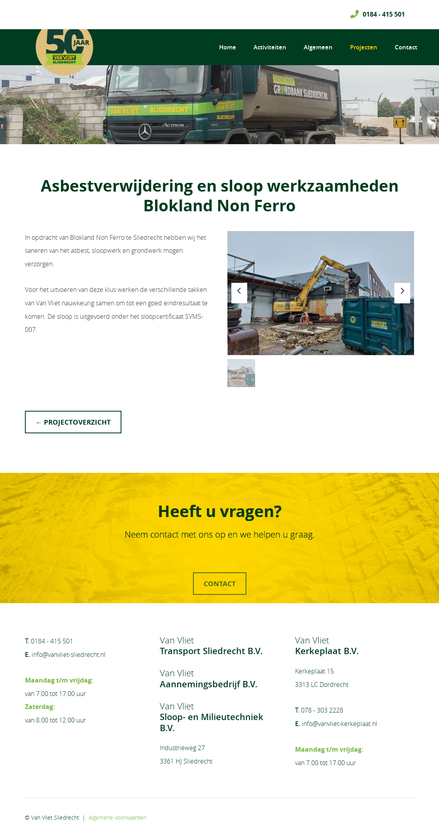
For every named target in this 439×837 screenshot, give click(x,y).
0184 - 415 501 (384, 14)
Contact (406, 47)
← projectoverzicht (73, 422)
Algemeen (318, 47)
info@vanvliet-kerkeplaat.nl (339, 723)
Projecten (363, 47)
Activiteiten (270, 47)
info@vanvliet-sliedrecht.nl (69, 654)
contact (220, 601)
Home (227, 47)
